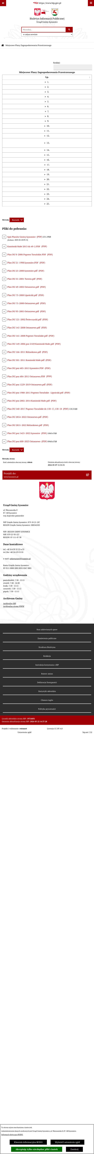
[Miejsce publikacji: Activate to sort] (66, 79)
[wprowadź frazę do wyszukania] (43, 29)
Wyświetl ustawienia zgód (67, 1142)
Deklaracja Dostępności (47, 1102)
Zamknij (74, 1149)
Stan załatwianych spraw (47, 1049)
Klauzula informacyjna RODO (28, 1142)
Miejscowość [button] (83, 78)
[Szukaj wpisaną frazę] (69, 29)
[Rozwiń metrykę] (17, 639)
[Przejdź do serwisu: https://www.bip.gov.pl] (47, 3)
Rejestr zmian (47, 1093)
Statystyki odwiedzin (47, 1111)
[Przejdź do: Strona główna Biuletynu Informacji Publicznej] (2, 45)
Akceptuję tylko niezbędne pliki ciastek (37, 1149)
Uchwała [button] (13, 78)
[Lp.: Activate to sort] (5, 79)
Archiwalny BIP (9, 1023)
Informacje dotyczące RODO (12, 1135)
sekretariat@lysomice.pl (20, 978)
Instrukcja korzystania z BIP (47, 1084)
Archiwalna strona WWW (13, 1026)
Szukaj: (56, 62)
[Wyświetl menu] (91, 3)
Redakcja (47, 1076)
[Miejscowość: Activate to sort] (84, 79)
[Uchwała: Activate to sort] (32, 79)
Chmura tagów (47, 1120)
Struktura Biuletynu (47, 1067)
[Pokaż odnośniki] (3, 3)
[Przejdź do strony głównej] (47, 16)
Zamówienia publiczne (47, 1058)
